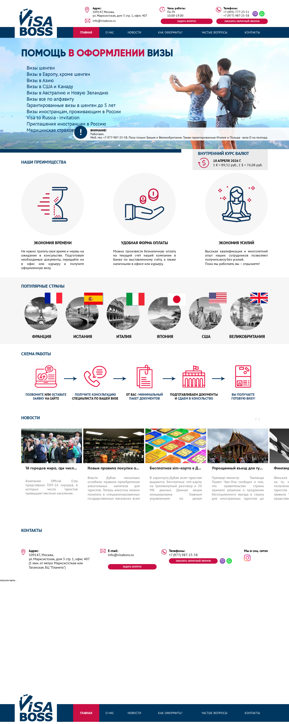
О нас (110, 32)
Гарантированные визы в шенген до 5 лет (74, 105)
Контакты (252, 32)
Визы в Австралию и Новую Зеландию (69, 92)
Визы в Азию (41, 80)
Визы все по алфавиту (51, 99)
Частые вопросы (214, 32)
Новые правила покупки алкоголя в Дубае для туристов (114, 470)
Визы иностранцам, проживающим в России (76, 111)
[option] (52, 474)
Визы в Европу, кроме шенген (60, 74)
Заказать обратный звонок (242, 21)
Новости (134, 32)
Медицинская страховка (54, 130)
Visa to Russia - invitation (54, 117)
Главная (86, 32)
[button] (256, 421)
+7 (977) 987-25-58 (236, 16)
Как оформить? (170, 32)
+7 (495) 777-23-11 (236, 12)
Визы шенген (41, 67)
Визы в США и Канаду (51, 86)
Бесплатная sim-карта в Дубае (176, 470)
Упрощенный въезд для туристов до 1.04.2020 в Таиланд (238, 470)
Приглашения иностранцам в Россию (68, 123)
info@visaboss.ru (104, 21)
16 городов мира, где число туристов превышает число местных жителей (52, 470)
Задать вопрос (186, 21)
